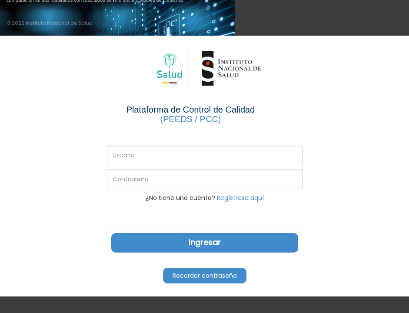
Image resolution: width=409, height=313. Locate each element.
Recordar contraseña (205, 275)
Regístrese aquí (240, 197)
